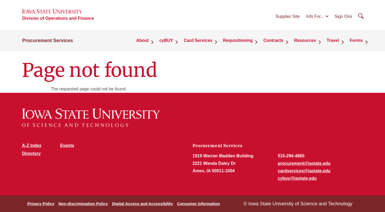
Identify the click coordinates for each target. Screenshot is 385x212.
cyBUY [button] (166, 40)
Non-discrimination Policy (83, 203)
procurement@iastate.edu (304, 163)
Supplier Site (287, 16)
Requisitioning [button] (238, 40)
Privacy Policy (41, 203)
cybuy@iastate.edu (297, 178)
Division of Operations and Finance (58, 18)
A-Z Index (31, 145)
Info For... (315, 16)
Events (67, 145)
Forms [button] (356, 40)
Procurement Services (47, 40)
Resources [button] (305, 40)
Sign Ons (343, 16)
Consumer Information (198, 203)
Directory (31, 153)
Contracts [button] (273, 40)
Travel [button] (333, 40)
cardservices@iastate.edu (304, 171)
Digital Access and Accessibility (142, 203)
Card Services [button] (198, 40)
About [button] (142, 40)
